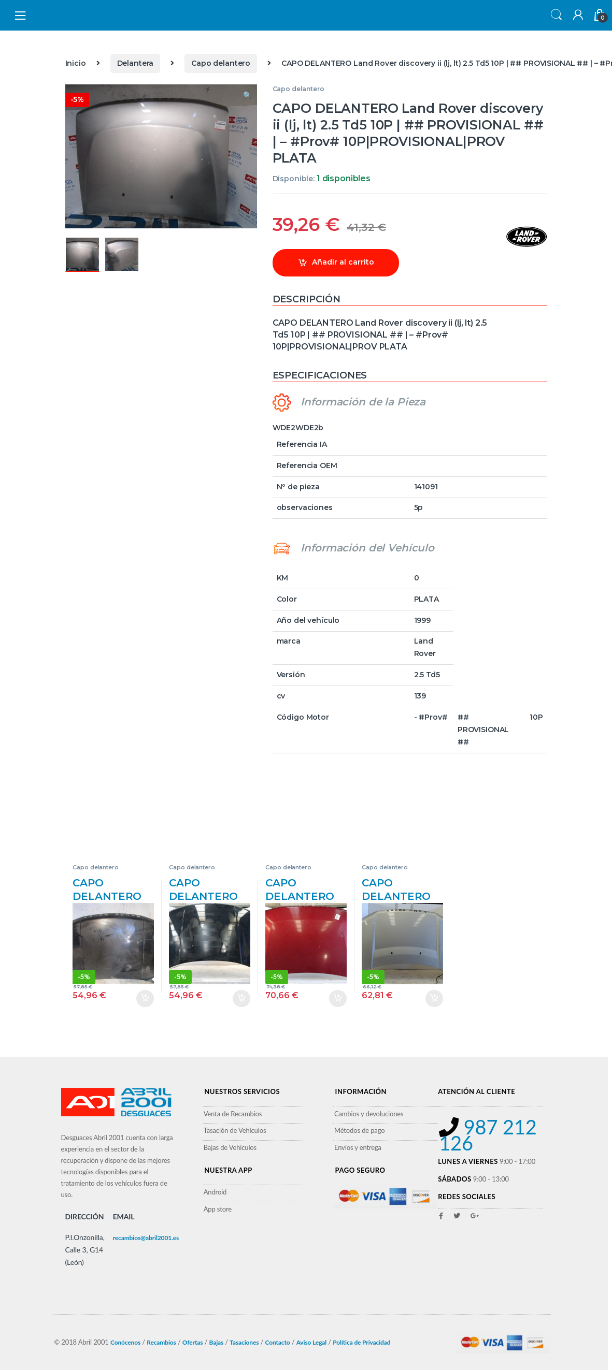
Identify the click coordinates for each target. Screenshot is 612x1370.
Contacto (277, 1342)
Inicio (75, 63)
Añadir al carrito (343, 262)
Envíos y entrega (357, 1147)
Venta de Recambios (233, 1114)
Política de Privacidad (361, 1342)
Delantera (135, 63)
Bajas (216, 1342)
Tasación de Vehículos (235, 1130)
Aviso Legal (311, 1342)
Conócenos (125, 1342)
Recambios (161, 1342)
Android (215, 1192)
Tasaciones (244, 1342)
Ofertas (192, 1342)
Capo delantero (220, 63)
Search (555, 15)
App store (218, 1209)
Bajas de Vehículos (230, 1147)
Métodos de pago (359, 1130)
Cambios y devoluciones (369, 1114)
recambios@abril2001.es (146, 1238)
